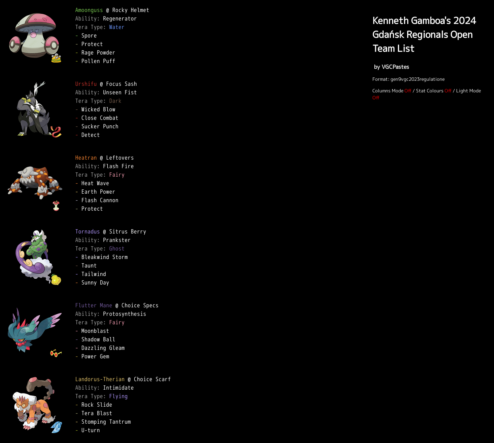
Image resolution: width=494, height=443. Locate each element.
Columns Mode (387, 90)
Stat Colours (429, 90)
